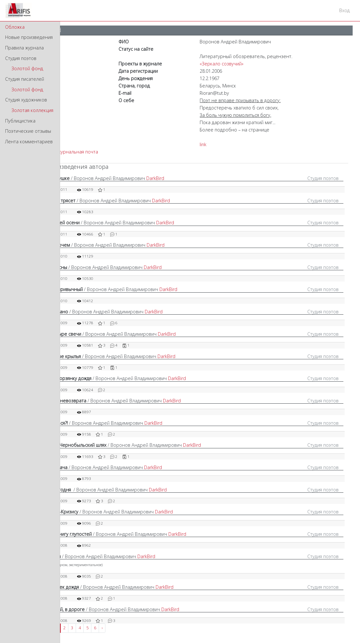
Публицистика (20, 121)
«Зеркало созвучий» (221, 64)
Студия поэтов (20, 58)
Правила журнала (24, 48)
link (203, 144)
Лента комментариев (29, 141)
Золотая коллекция (32, 110)
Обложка (15, 27)
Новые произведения (29, 37)
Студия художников (26, 100)
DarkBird (155, 178)
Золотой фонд (27, 68)
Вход (344, 10)
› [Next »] (102, 628)
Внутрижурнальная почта (70, 152)
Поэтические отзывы (28, 131)
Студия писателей (24, 79)
